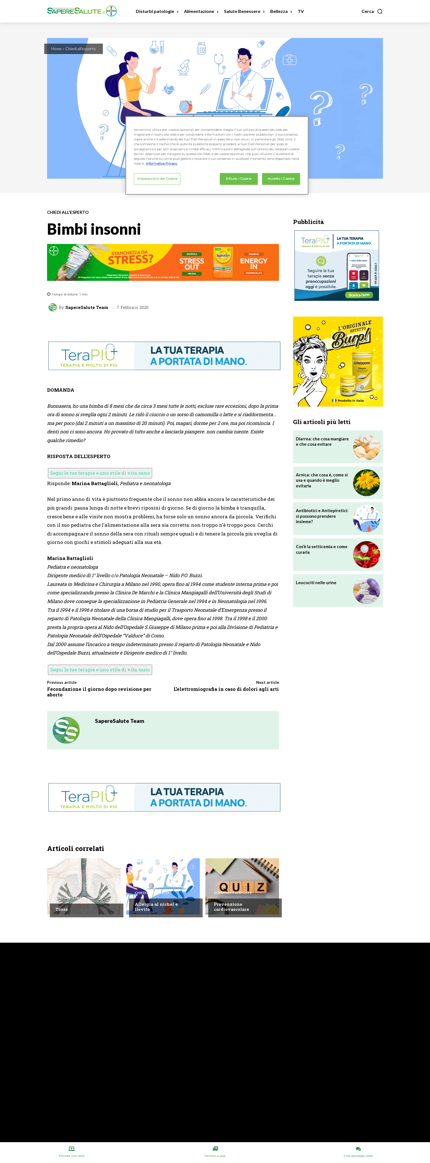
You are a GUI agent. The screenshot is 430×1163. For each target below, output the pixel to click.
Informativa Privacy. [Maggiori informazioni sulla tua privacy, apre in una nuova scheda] (162, 163)
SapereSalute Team (86, 307)
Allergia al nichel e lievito (156, 906)
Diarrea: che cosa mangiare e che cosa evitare (322, 441)
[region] (217, 155)
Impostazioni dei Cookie (157, 179)
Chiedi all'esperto (80, 48)
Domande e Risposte (233, 893)
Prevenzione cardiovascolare (231, 906)
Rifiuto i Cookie (238, 179)
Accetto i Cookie (281, 179)
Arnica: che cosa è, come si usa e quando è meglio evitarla (322, 480)
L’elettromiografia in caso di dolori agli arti (226, 689)
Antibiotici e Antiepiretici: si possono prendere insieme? (322, 516)
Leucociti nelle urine (316, 582)
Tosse (62, 909)
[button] (372, 11)
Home (56, 48)
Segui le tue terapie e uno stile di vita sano (100, 473)
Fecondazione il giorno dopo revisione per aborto (99, 692)
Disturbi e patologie (75, 898)
